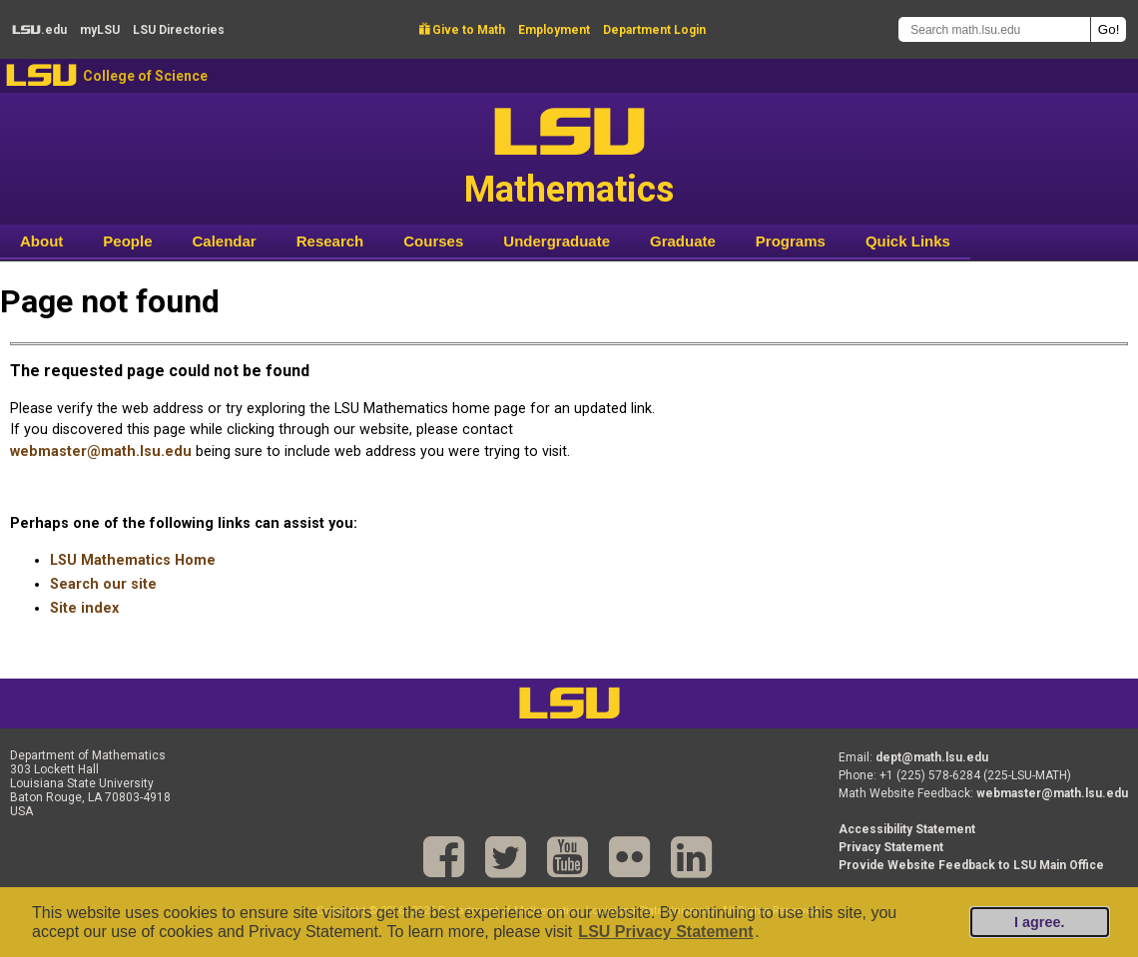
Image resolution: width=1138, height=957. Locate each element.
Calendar (225, 241)
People (127, 241)
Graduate (683, 241)
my (100, 30)
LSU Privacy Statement (665, 931)
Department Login (654, 30)
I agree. (1039, 922)
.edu (39, 30)
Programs (791, 241)
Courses (433, 241)
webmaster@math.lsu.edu (101, 451)
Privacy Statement (891, 847)
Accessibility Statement (907, 829)
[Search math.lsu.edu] (994, 29)
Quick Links (907, 241)
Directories (179, 30)
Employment (554, 30)
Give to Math (462, 30)
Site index (84, 608)
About (41, 241)
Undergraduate (556, 241)
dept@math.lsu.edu (931, 757)
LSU (41, 75)
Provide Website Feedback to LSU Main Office (971, 865)
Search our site (103, 584)
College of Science (145, 76)
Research (330, 241)
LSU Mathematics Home (133, 560)
